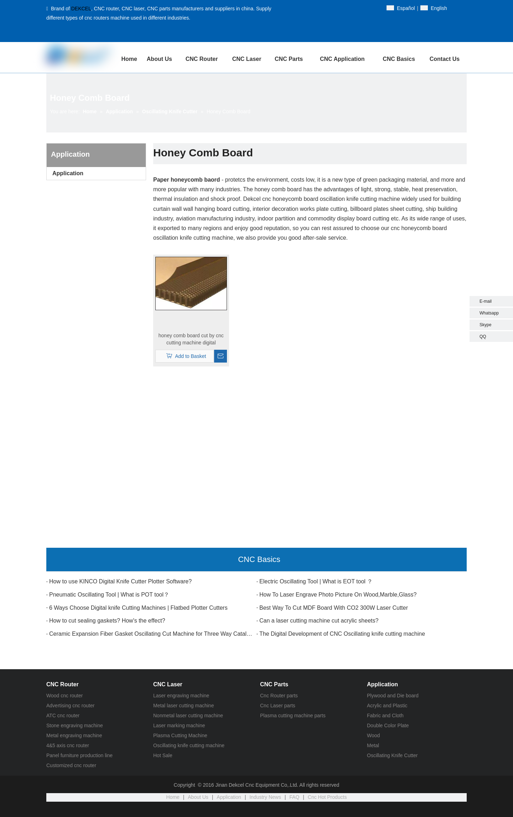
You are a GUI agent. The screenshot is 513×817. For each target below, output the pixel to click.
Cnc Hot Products (327, 797)
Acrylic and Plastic (387, 705)
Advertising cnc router (70, 705)
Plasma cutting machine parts (293, 715)
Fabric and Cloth (385, 715)
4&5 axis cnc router (67, 745)
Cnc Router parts (279, 695)
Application (67, 173)
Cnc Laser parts (277, 705)
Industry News (265, 797)
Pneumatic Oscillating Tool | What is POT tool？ (109, 595)
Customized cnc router (71, 765)
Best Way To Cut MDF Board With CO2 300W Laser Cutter (333, 608)
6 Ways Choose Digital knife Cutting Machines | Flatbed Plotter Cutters (138, 608)
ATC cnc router (62, 715)
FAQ (294, 797)
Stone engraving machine (74, 725)
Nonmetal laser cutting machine (188, 715)
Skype (485, 324)
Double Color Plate (388, 725)
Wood (373, 735)
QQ (483, 336)
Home (173, 797)
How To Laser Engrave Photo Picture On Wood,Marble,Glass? (337, 595)
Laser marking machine (179, 725)
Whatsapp (489, 313)
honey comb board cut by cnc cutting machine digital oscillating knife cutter (191, 339)
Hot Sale (162, 755)
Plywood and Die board (393, 695)
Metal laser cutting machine (183, 705)
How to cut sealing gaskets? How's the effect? (107, 621)
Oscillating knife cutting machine (188, 745)
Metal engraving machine (74, 735)
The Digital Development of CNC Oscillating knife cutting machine (342, 634)
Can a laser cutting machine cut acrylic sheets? (318, 621)
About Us (198, 797)
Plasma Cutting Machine (180, 735)
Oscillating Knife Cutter (392, 755)
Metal (373, 745)
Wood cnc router (64, 695)
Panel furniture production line (79, 755)
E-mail (486, 301)
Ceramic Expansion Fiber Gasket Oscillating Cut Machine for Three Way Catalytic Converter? (151, 634)
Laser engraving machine (181, 695)
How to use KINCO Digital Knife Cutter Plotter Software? (120, 581)
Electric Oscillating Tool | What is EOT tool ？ (316, 581)
